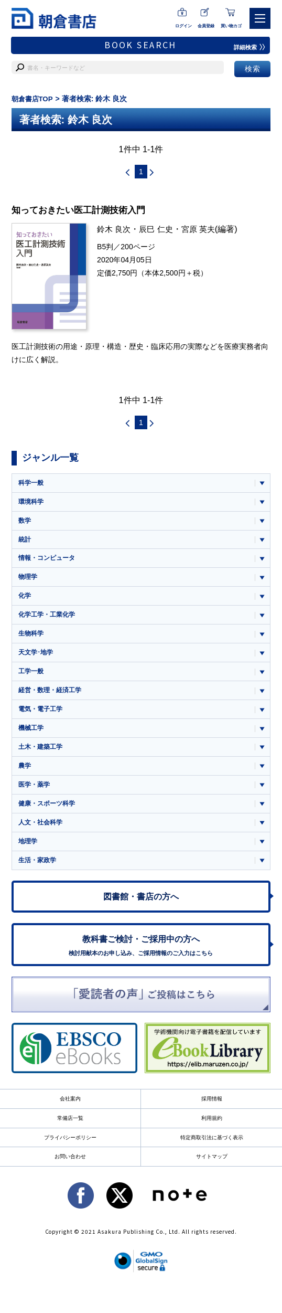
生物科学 (32, 640)
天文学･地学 (37, 659)
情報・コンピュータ (49, 562)
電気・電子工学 (42, 718)
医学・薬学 (35, 796)
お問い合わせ (70, 1176)
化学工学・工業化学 (49, 620)
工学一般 (32, 679)
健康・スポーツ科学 (49, 816)
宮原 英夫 (204, 230)
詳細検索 (248, 47)
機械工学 (32, 738)
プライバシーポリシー (70, 1157)
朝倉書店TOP (34, 98)
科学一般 (32, 484)
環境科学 (32, 503)
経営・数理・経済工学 (52, 699)
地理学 (28, 855)
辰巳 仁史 (160, 230)
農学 (25, 777)
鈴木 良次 (115, 230)
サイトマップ (211, 1176)
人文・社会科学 (42, 836)
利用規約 (211, 1137)
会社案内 (70, 1118)
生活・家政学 (38, 874)
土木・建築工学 (42, 757)
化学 (25, 601)
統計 (25, 542)
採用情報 (211, 1118)
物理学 (28, 581)
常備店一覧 (70, 1137)
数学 (25, 523)
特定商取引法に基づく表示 (211, 1157)
